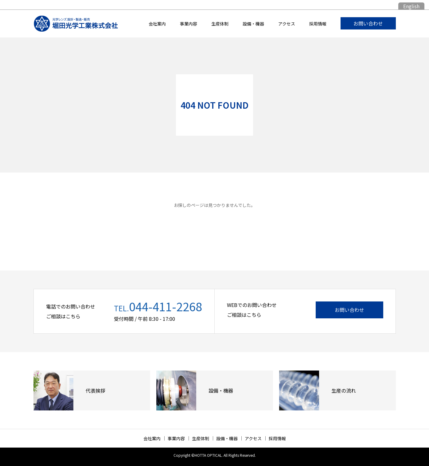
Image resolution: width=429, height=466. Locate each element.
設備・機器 (253, 24)
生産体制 (219, 24)
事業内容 (188, 24)
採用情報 (317, 24)
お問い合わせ (368, 23)
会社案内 (157, 24)
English (411, 6)
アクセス (286, 24)
